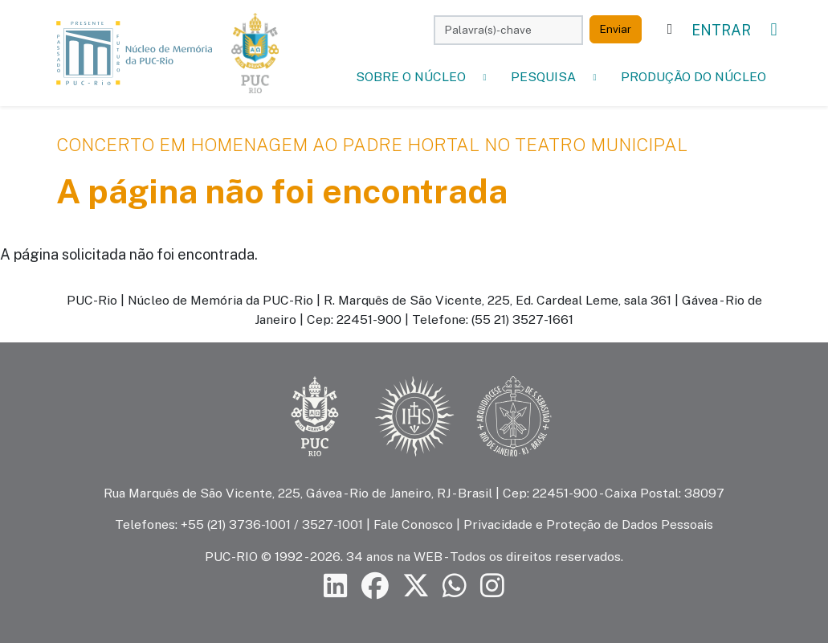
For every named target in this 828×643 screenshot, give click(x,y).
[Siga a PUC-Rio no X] (416, 585)
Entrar (721, 30)
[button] (485, 77)
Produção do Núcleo (693, 76)
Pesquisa (543, 76)
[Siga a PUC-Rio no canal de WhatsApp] (455, 585)
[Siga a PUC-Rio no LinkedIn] (336, 585)
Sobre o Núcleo (411, 76)
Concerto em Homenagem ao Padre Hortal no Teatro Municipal (371, 144)
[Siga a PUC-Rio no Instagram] (492, 585)
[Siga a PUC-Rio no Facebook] (375, 585)
